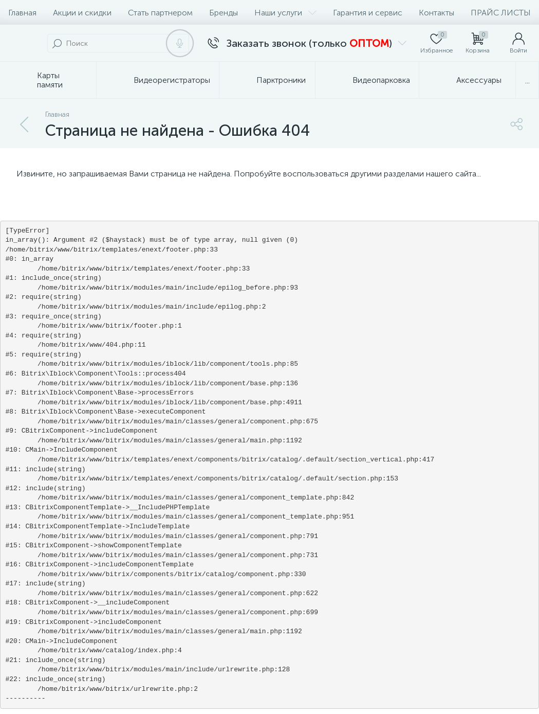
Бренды (223, 12)
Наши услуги (285, 12)
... (527, 80)
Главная (22, 12)
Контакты (436, 12)
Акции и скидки (82, 12)
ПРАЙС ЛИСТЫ (501, 12)
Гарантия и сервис (367, 12)
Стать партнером (160, 12)
